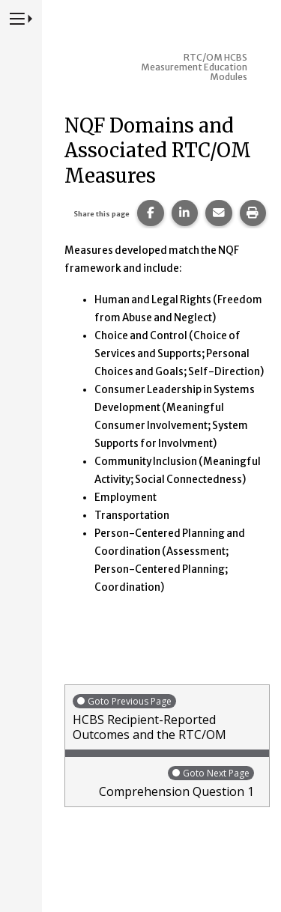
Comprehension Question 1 (163, 782)
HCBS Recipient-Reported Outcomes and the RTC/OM (167, 718)
